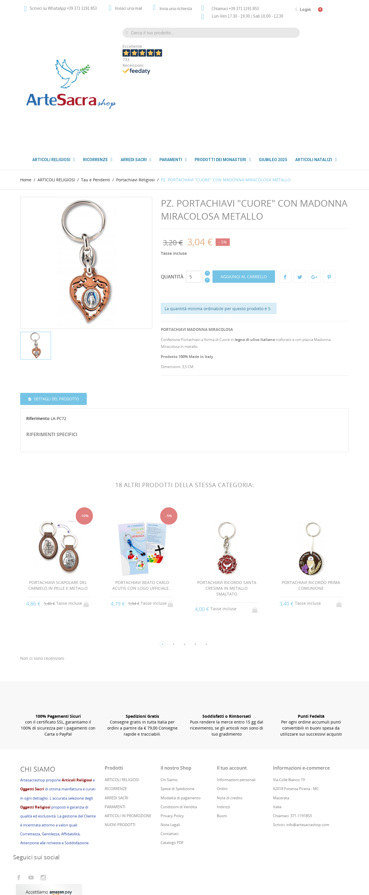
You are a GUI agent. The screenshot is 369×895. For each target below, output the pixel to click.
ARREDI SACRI (116, 725)
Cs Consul (66, 866)
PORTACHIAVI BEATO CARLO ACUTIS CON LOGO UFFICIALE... (142, 513)
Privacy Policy (172, 744)
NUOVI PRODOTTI (120, 752)
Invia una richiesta (175, 8)
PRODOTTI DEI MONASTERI (223, 159)
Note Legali (170, 752)
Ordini (222, 716)
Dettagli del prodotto (56, 326)
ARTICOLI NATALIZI (316, 159)
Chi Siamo (169, 708)
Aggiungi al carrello (244, 204)
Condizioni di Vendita (179, 735)
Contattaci (169, 761)
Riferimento (38, 346)
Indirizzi (223, 735)
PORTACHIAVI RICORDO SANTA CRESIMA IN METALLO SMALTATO (226, 516)
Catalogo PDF (172, 770)
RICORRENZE (116, 716)
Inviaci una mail (128, 8)
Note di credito (229, 725)
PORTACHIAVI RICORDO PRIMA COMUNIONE (311, 513)
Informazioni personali (236, 708)
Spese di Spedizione (177, 716)
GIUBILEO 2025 (273, 159)
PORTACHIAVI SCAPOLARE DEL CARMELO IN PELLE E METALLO (58, 513)
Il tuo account (232, 696)
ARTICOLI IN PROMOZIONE (128, 744)
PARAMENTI (173, 159)
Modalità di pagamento (181, 725)
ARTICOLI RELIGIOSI (122, 708)
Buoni (222, 744)
